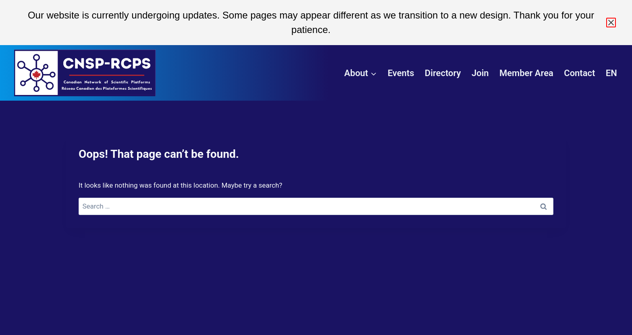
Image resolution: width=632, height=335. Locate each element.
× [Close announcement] (611, 22)
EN (611, 73)
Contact (579, 73)
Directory (443, 73)
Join (480, 73)
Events (401, 73)
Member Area (526, 73)
